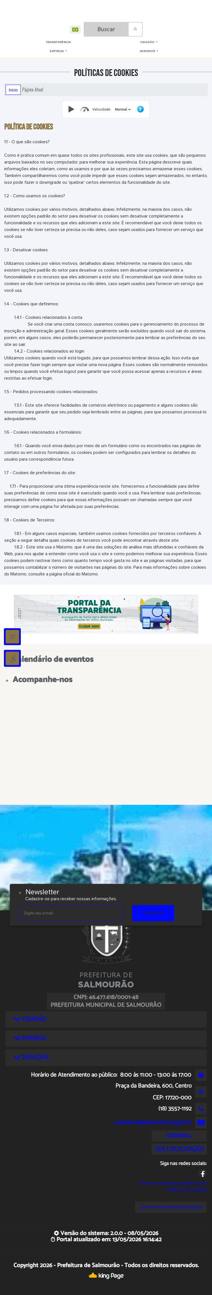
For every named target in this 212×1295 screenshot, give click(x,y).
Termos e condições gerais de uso (172, 1183)
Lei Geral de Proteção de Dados (171, 1207)
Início (13, 90)
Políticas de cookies (187, 1190)
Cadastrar (153, 912)
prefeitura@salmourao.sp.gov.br (153, 1122)
